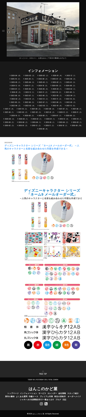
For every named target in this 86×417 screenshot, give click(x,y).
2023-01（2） (30, 99)
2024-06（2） (30, 89)
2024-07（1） (16, 89)
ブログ (58, 399)
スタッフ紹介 (73, 393)
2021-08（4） (50, 109)
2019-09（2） (10, 122)
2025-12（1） (71, 75)
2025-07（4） (57, 79)
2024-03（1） (58, 89)
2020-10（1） (16, 115)
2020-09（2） (30, 115)
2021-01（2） (50, 112)
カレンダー (52, 393)
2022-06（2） (57, 102)
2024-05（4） (44, 89)
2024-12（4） (16, 85)
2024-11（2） (30, 85)
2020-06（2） (71, 115)
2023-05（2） (57, 95)
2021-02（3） (37, 112)
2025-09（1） (30, 79)
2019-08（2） (23, 122)
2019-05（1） (50, 122)
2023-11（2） (43, 92)
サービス (42, 393)
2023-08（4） (16, 95)
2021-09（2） (37, 109)
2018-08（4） (44, 129)
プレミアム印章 (46, 396)
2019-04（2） (64, 122)
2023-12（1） (30, 92)
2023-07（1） (30, 95)
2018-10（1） (63, 125)
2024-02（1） (71, 89)
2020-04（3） (10, 119)
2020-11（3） (78, 112)
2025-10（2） (16, 79)
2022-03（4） (30, 105)
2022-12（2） (44, 99)
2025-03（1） (44, 82)
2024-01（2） (17, 92)
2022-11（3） (57, 99)
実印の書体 (10, 396)
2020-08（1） (44, 115)
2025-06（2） (71, 79)
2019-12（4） (64, 119)
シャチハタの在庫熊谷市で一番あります (37, 399)
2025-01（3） (71, 82)
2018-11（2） (50, 125)
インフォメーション (28, 393)
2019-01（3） (23, 125)
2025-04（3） (30, 82)
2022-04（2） (16, 105)
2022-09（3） (16, 102)
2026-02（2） (44, 75)
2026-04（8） (16, 75)
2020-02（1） (37, 119)
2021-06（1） (77, 109)
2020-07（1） (57, 115)
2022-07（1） (44, 102)
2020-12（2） (64, 112)
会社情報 (62, 393)
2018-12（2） (37, 125)
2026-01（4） (58, 75)
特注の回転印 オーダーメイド (67, 396)
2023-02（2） (16, 99)
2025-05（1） (16, 82)
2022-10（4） (71, 99)
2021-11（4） (10, 109)
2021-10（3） (23, 109)
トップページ (13, 393)
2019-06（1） (37, 122)
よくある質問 (21, 396)
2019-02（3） (10, 125)
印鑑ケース (33, 396)
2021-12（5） (71, 105)
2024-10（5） (43, 85)
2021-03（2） (23, 112)
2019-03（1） (78, 122)
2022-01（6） (58, 105)
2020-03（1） (24, 119)
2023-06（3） (44, 95)
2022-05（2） (71, 102)
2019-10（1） (78, 119)
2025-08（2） (43, 79)
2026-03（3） (30, 75)
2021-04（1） (10, 112)
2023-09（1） (71, 92)
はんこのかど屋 (43, 388)
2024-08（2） (71, 85)
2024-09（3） (57, 85)
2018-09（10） (77, 125)
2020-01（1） (51, 119)
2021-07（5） (64, 109)
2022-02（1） (44, 105)
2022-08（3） (30, 102)
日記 (64, 399)
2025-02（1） (57, 82)
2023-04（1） (71, 95)
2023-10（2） (57, 92)
